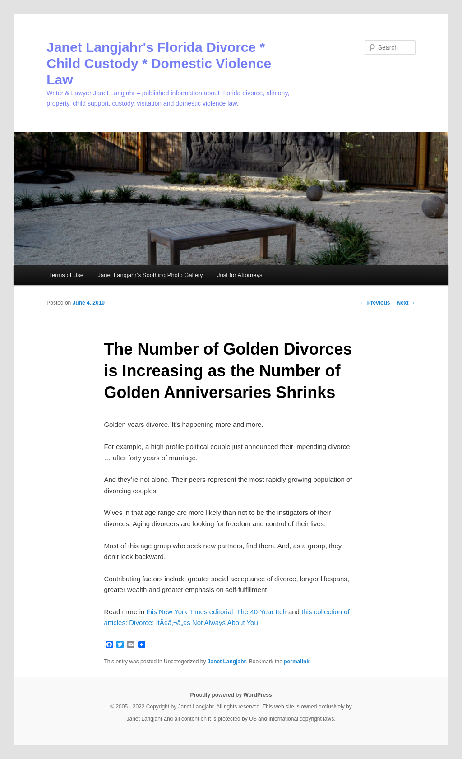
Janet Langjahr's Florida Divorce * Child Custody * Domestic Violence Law (158, 63)
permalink (297, 661)
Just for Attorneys (239, 275)
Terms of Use (66, 275)
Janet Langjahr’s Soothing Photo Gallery (150, 275)
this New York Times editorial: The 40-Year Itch (216, 612)
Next (406, 303)
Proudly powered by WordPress (231, 695)
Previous (375, 303)
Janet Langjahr (227, 661)
